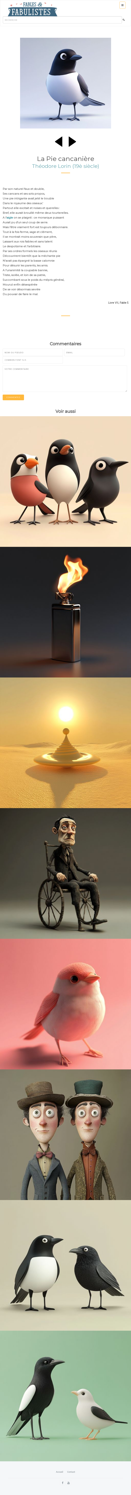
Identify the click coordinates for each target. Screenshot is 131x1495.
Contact (71, 1471)
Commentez (13, 397)
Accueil (59, 1471)
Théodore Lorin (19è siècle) (65, 166)
